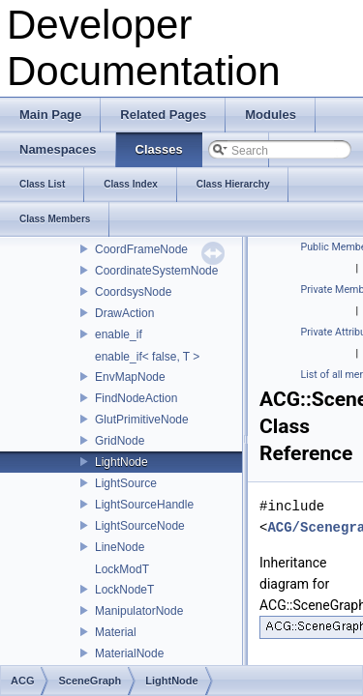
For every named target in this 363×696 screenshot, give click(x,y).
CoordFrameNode (141, 249)
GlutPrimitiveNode (142, 419)
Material (115, 632)
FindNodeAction (136, 398)
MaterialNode (129, 653)
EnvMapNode (130, 377)
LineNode (119, 547)
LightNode (121, 462)
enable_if (118, 334)
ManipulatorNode (139, 611)
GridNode (119, 441)
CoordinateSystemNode (156, 270)
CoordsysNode (133, 292)
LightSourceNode (140, 526)
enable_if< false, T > (147, 356)
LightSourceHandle (144, 504)
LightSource (126, 483)
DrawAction (124, 313)
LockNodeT (124, 589)
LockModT (122, 569)
